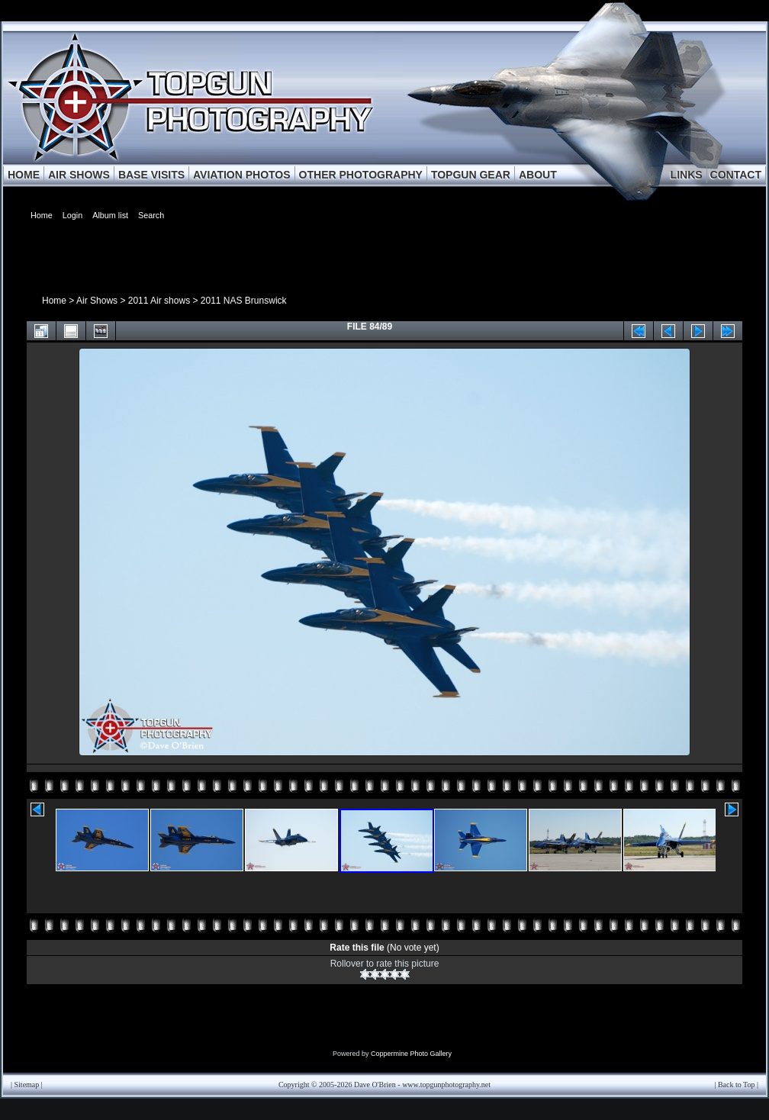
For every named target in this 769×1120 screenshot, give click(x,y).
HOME (24, 175)
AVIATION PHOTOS (242, 175)
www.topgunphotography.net (446, 1084)
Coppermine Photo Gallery (411, 1053)
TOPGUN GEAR (470, 175)
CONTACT (735, 175)
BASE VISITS (151, 175)
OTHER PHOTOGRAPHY (361, 175)
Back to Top (736, 1084)
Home (54, 300)
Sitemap (27, 1084)
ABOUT (538, 175)
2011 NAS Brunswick (244, 300)
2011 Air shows (159, 300)
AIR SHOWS (79, 175)
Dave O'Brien (375, 1084)
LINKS (687, 175)
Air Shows (96, 300)
